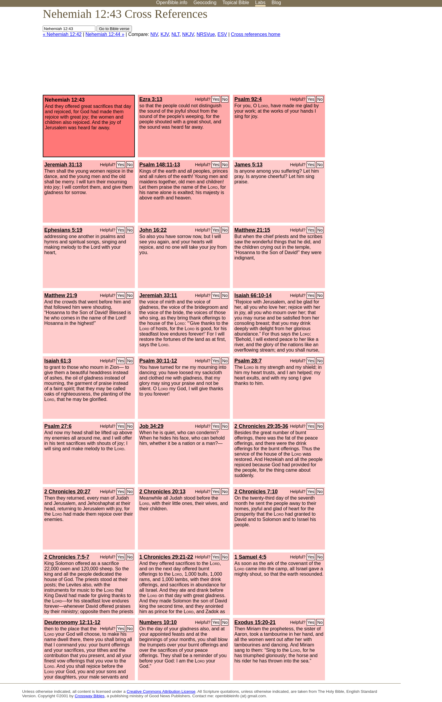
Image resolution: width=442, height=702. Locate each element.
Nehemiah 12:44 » (105, 34)
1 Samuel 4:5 (250, 557)
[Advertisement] (382, 53)
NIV (154, 34)
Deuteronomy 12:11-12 (72, 622)
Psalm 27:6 (58, 426)
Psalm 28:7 (248, 361)
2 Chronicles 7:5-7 (66, 557)
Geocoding (204, 2)
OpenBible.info (171, 2)
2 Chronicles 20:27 (67, 492)
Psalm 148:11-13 (159, 165)
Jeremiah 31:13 (63, 165)
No (225, 99)
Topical (235, 2)
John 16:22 (153, 230)
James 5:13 (248, 165)
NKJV (188, 34)
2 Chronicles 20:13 (162, 492)
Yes (215, 99)
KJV (164, 34)
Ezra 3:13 (150, 99)
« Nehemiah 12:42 (62, 34)
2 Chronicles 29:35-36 (261, 426)
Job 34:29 (151, 426)
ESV (222, 34)
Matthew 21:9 (60, 295)
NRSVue (206, 34)
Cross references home (255, 34)
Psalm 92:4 (248, 99)
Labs (260, 2)
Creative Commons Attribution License (161, 691)
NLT (175, 34)
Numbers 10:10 (158, 622)
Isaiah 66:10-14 (252, 295)
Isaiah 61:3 (57, 361)
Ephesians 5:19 (63, 230)
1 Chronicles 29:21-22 (166, 557)
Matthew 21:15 (252, 230)
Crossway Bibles (89, 696)
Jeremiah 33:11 (158, 295)
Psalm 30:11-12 (158, 361)
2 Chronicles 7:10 (256, 492)
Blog (276, 2)
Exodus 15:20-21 (255, 622)
